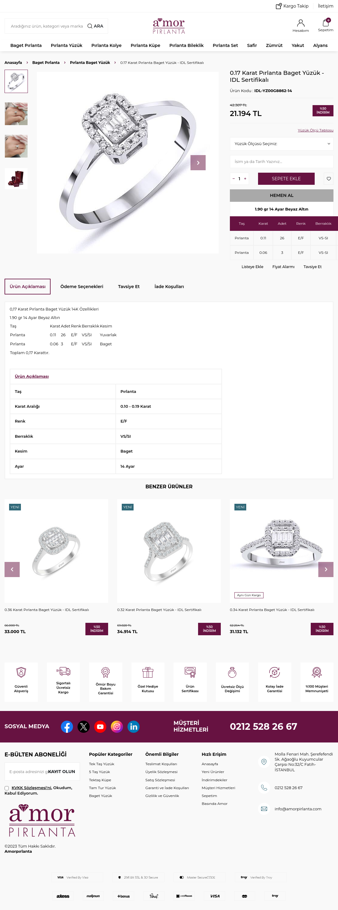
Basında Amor (214, 803)
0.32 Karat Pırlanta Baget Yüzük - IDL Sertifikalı (159, 609)
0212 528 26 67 (263, 726)
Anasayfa (13, 62)
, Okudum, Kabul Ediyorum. (38, 790)
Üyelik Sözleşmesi (161, 771)
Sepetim (209, 795)
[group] (128, 163)
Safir (252, 45)
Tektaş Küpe (100, 780)
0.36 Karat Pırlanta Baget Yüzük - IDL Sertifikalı (47, 609)
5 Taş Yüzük (99, 771)
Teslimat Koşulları (161, 764)
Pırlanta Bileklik (186, 45)
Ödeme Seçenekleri (81, 286)
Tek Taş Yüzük (101, 764)
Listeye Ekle (252, 266)
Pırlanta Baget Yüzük (90, 62)
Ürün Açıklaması (27, 286)
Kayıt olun (61, 771)
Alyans (320, 45)
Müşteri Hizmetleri (218, 787)
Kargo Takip (292, 6)
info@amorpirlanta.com (298, 808)
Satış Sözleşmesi (160, 780)
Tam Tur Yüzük (102, 787)
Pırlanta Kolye (106, 45)
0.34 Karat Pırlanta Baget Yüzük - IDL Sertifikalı (272, 609)
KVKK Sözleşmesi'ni (31, 787)
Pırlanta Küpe (145, 45)
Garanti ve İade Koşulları (167, 787)
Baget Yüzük (100, 795)
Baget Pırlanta (26, 45)
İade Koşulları (169, 286)
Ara (95, 26)
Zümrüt (274, 45)
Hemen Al (281, 195)
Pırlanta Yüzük (66, 45)
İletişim (325, 6)
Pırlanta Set (225, 45)
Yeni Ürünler (213, 771)
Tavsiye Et (313, 266)
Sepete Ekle (286, 178)
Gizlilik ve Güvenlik (162, 795)
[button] (198, 162)
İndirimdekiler (214, 780)
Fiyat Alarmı (284, 266)
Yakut (298, 45)
